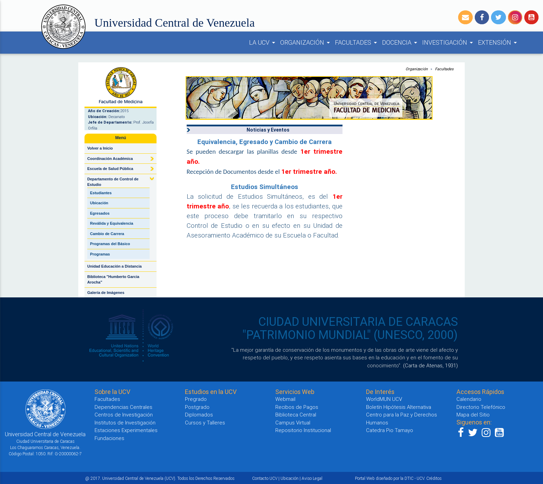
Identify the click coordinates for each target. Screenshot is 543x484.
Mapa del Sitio (473, 414)
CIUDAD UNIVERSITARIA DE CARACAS (358, 321)
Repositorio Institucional (303, 430)
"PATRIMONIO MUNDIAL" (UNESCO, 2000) (350, 335)
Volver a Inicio (100, 148)
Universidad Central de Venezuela (175, 22)
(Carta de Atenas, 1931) (430, 365)
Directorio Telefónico (480, 407)
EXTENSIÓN (498, 43)
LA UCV (263, 43)
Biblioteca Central (295, 414)
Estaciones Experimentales (126, 430)
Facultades (444, 68)
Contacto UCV (264, 478)
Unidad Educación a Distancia (114, 266)
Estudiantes (101, 193)
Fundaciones (109, 438)
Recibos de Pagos (296, 407)
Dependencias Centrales (123, 407)
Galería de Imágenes (105, 292)
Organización (417, 68)
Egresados (99, 213)
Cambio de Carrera (107, 234)
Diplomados (199, 414)
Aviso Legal (312, 478)
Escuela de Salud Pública (110, 169)
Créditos (434, 478)
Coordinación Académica (110, 158)
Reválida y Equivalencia (111, 223)
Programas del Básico (110, 244)
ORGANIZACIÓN (306, 43)
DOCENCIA (400, 43)
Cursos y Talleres (205, 422)
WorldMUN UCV (384, 399)
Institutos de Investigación (125, 422)
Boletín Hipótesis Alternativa (398, 407)
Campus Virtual (292, 422)
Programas (100, 254)
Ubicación (99, 203)
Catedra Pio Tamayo (389, 430)
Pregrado (196, 399)
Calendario (468, 399)
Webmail (285, 399)
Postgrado (197, 407)
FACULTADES (357, 43)
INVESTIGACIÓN (448, 43)
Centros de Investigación (124, 414)
